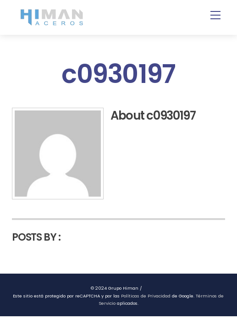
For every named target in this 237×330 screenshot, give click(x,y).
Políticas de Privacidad (146, 296)
